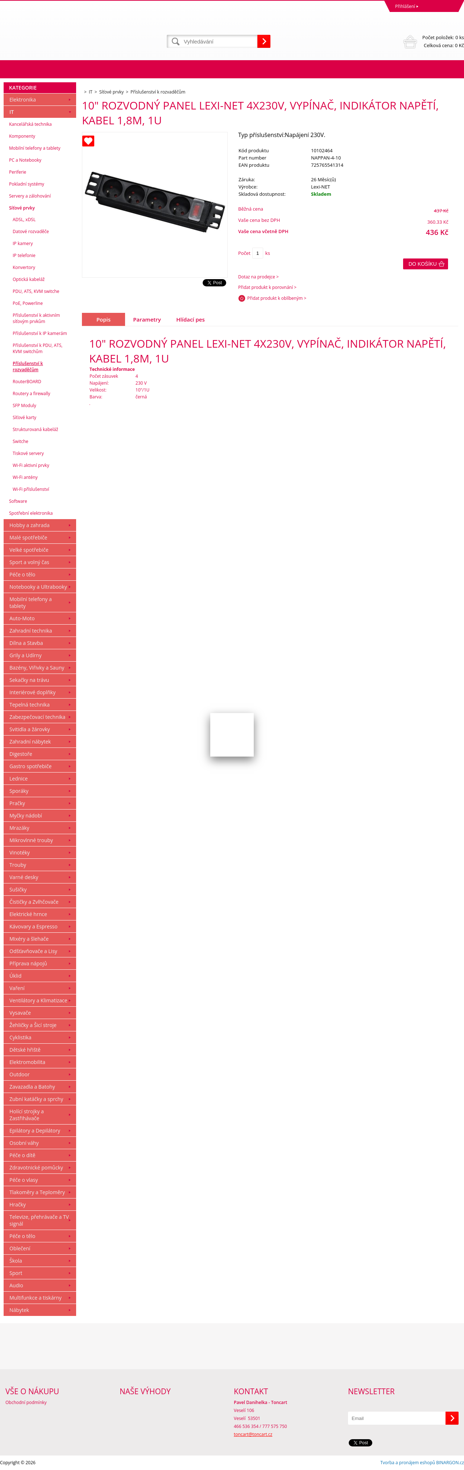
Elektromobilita (27, 1062)
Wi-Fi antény (25, 477)
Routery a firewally (31, 393)
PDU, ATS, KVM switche (36, 291)
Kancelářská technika (30, 124)
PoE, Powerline (28, 303)
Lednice (18, 778)
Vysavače (20, 1012)
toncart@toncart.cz (253, 1434)
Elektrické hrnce (28, 914)
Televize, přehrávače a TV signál (39, 1220)
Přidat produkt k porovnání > (267, 287)
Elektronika (22, 99)
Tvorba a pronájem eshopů (407, 1462)
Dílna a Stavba (26, 642)
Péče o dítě (22, 1155)
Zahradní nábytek (30, 741)
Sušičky (18, 889)
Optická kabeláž (29, 279)
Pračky (17, 803)
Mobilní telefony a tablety (35, 148)
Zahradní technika (30, 630)
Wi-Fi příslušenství (31, 489)
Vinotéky (19, 852)
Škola (15, 1260)
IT (11, 111)
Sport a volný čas (29, 562)
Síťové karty (24, 417)
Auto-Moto (22, 618)
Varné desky (23, 877)
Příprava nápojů (28, 963)
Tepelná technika (29, 704)
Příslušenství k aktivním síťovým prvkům (36, 318)
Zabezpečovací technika (37, 716)
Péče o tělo (22, 574)
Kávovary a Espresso (33, 926)
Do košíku (423, 264)
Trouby (17, 864)
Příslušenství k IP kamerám (40, 333)
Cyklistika (20, 1037)
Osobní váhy (24, 1142)
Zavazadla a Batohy (32, 1086)
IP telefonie (24, 255)
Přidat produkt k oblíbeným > (276, 298)
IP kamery (23, 243)
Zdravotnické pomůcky (36, 1167)
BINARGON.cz (450, 1462)
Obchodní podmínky (26, 1402)
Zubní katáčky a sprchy (36, 1099)
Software (18, 501)
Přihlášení (405, 6)
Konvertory (24, 267)
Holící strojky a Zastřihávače (26, 1115)
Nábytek (19, 1310)
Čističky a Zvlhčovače (33, 901)
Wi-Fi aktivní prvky (31, 465)
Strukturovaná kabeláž (35, 429)
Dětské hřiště (25, 1049)
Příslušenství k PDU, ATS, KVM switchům (37, 348)
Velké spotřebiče (29, 549)
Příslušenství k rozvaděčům (28, 366)
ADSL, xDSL (24, 219)
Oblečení (19, 1248)
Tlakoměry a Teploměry (37, 1192)
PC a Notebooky (25, 160)
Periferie (17, 172)
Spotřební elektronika (31, 513)
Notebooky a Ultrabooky (38, 586)
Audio (16, 1285)
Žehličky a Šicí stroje (33, 1025)
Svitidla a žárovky (29, 729)
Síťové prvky (22, 208)
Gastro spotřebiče (30, 766)
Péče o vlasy (23, 1179)
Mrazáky (19, 827)
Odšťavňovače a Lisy (33, 951)
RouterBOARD (27, 381)
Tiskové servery (28, 453)
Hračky (17, 1204)
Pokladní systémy (26, 184)
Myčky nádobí (25, 815)
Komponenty (22, 136)
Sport (15, 1273)
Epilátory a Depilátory (34, 1130)
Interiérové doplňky (32, 692)
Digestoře (20, 753)
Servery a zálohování (30, 196)
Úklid (15, 975)
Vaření (17, 988)
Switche (20, 441)
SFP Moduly (24, 405)
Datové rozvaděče (31, 231)
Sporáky (19, 790)
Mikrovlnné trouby (31, 840)
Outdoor (19, 1074)
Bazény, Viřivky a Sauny (36, 667)
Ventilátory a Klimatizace (38, 1000)
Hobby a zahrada (29, 525)
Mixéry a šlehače (29, 938)
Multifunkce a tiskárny (35, 1297)
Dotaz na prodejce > (258, 277)
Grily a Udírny (25, 655)
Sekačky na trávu (29, 679)
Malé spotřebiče (28, 537)
